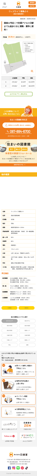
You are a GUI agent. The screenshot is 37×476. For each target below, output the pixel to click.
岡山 (9, 344)
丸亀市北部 (9, 335)
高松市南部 (27, 325)
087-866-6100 (14, 461)
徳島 (27, 344)
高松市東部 (9, 325)
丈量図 (9, 308)
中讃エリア (9, 340)
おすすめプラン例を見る (18, 94)
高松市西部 (9, 330)
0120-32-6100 (9, 360)
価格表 (26, 308)
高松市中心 (27, 320)
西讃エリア (27, 340)
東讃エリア (27, 330)
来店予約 (32, 6)
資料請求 (32, 2)
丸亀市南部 (27, 335)
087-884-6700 (20, 131)
